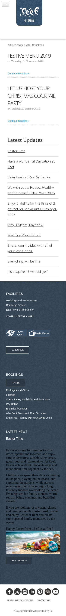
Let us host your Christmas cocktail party (31, 96)
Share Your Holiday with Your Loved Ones (29, 417)
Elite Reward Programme (19, 309)
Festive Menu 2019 (29, 55)
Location (10, 394)
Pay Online (12, 404)
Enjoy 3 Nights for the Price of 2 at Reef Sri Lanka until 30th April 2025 (32, 209)
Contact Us (43, 600)
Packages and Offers (17, 390)
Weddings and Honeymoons (21, 300)
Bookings (14, 374)
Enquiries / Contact (16, 408)
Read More (17, 560)
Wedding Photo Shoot (24, 235)
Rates (16, 382)
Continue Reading (17, 73)
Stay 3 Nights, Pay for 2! (25, 225)
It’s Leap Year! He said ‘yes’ (28, 271)
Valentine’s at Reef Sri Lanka (29, 177)
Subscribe (17, 350)
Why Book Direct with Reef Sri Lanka (26, 413)
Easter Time (16, 151)
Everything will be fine (24, 261)
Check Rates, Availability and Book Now (28, 399)
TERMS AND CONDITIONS (20, 600)
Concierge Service (16, 305)
